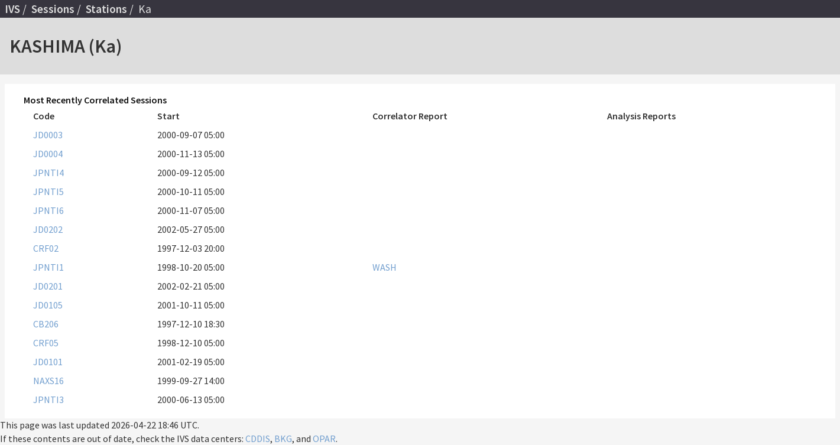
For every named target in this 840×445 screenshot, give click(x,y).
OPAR (324, 438)
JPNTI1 (48, 267)
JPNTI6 (48, 210)
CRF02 (46, 248)
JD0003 (48, 135)
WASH (384, 267)
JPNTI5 (48, 191)
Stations (106, 9)
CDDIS (257, 438)
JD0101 (48, 362)
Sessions (52, 9)
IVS (12, 9)
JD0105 (48, 305)
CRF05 (46, 343)
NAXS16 (48, 380)
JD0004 (48, 154)
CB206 (46, 324)
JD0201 (48, 286)
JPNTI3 (48, 399)
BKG (283, 438)
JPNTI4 (48, 172)
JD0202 (48, 229)
